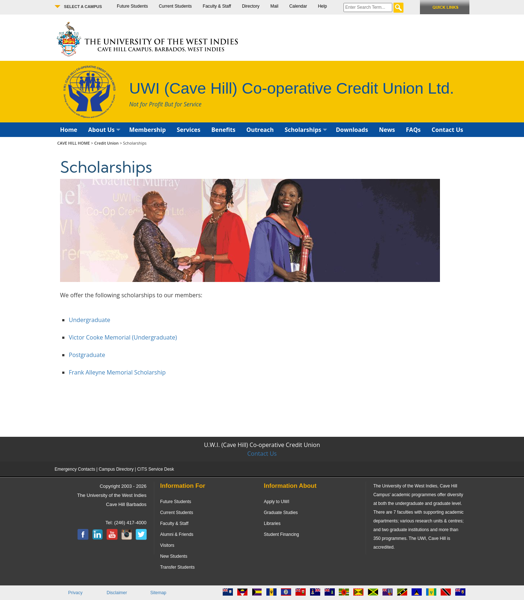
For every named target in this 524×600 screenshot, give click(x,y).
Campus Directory (116, 469)
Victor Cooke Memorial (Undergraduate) (123, 337)
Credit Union (106, 143)
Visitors (167, 545)
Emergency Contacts (75, 469)
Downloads (352, 130)
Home (68, 130)
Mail (274, 6)
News (387, 130)
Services (189, 130)
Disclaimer (117, 592)
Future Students (132, 6)
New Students (173, 556)
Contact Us (447, 130)
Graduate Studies (281, 512)
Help (322, 6)
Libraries (272, 523)
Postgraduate (87, 355)
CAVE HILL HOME (74, 143)
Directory (250, 6)
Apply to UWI (276, 501)
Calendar (298, 6)
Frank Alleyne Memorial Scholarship (117, 372)
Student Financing (281, 534)
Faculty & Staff (217, 6)
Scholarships (306, 130)
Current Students (175, 6)
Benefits (223, 130)
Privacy (75, 592)
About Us (104, 130)
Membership (147, 130)
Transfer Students (177, 567)
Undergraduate (89, 320)
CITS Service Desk (155, 469)
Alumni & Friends (176, 534)
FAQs (413, 130)
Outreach (260, 130)
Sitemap (158, 592)
